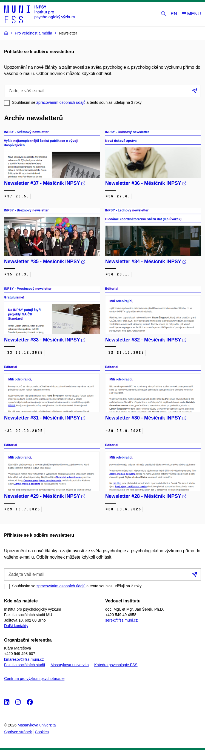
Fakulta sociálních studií (24, 665)
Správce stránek (18, 732)
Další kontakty (16, 625)
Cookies (42, 732)
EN (174, 13)
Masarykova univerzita (69, 665)
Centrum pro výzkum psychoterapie (34, 678)
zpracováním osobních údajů (61, 102)
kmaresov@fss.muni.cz (24, 659)
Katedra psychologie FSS (116, 665)
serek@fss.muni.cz (121, 620)
